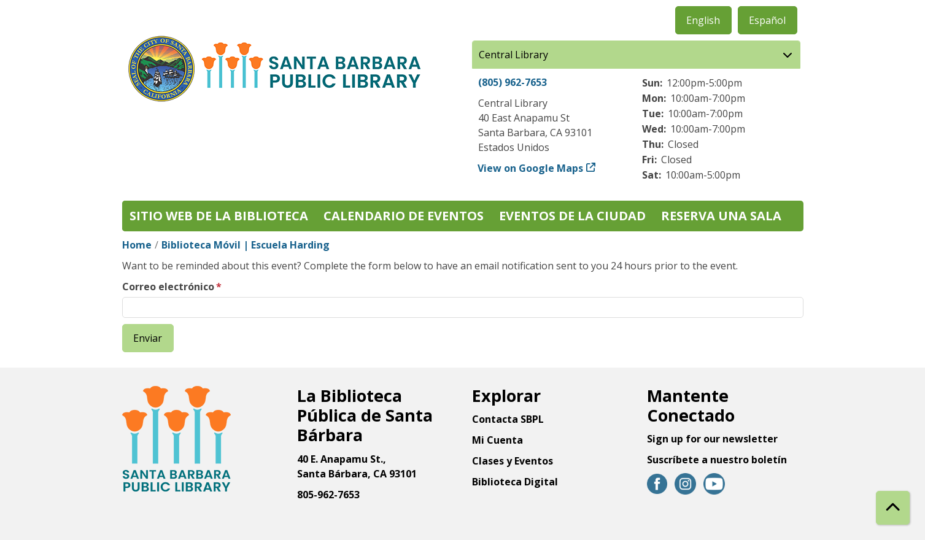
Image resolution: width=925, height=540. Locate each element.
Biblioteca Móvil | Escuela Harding (245, 245)
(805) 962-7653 (512, 82)
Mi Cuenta (497, 440)
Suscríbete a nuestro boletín (717, 459)
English (703, 20)
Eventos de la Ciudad (572, 215)
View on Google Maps (530, 168)
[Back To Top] (893, 508)
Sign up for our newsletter (712, 439)
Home (137, 245)
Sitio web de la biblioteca (219, 215)
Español (767, 20)
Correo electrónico (168, 286)
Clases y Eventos (512, 461)
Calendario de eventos (403, 215)
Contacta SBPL (508, 419)
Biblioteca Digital (515, 481)
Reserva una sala (721, 215)
